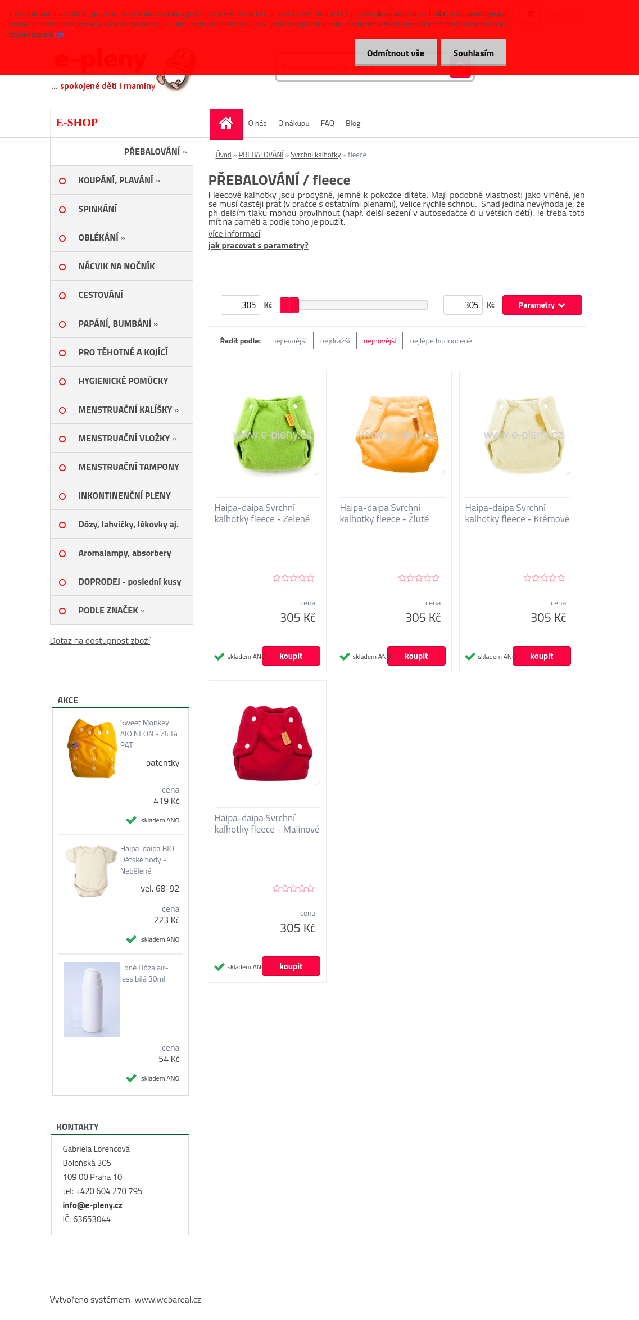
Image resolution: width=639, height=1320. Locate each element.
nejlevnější (289, 340)
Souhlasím (471, 53)
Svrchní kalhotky (316, 154)
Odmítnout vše (390, 53)
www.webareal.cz (167, 1299)
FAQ (327, 123)
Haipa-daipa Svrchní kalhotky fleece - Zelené (262, 513)
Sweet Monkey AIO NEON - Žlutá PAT (149, 734)
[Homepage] (230, 123)
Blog (353, 123)
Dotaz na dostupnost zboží (100, 640)
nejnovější (380, 340)
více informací (235, 233)
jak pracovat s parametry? (259, 245)
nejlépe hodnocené (441, 340)
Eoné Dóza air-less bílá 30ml (144, 973)
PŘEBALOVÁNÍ (261, 154)
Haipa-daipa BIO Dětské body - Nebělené (147, 859)
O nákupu (294, 123)
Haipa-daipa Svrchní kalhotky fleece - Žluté (384, 513)
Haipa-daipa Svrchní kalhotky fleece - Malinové (267, 823)
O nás (257, 123)
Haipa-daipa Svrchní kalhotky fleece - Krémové (517, 513)
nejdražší (335, 340)
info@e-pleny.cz (93, 1205)
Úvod (224, 154)
